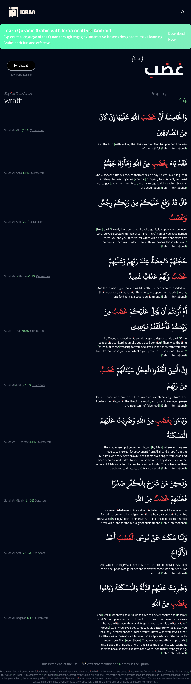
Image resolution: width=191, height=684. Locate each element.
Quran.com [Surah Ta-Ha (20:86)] (37, 330)
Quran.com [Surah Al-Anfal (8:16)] (38, 173)
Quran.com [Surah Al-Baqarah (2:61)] (42, 618)
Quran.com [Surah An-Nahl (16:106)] (41, 500)
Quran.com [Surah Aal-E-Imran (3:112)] (45, 441)
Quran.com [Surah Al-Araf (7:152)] (38, 385)
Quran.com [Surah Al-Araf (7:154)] (38, 553)
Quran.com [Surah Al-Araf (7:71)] (36, 221)
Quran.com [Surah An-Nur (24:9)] (37, 130)
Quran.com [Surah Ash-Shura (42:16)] (43, 276)
